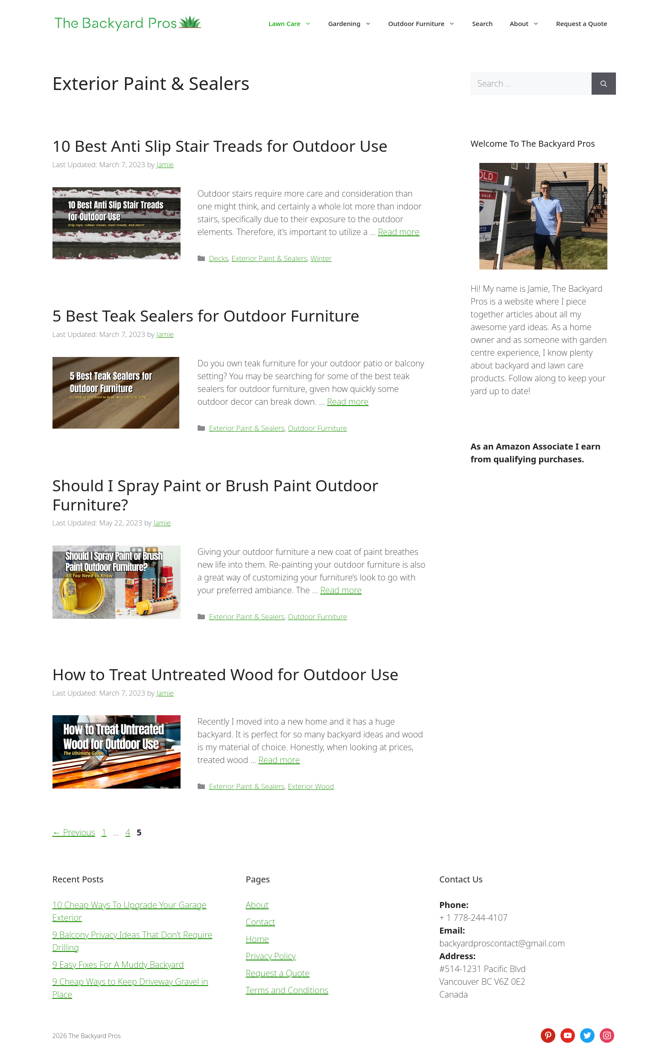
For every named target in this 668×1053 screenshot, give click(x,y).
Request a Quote (581, 23)
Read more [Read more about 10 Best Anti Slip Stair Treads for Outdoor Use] (399, 232)
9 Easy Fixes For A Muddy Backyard (118, 964)
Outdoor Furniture (426, 23)
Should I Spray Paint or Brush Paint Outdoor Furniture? (216, 494)
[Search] (604, 84)
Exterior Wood (311, 786)
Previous (74, 832)
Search (482, 23)
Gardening (354, 23)
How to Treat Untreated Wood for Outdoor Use (226, 674)
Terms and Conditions (287, 990)
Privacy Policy (271, 956)
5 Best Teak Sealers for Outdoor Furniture (206, 315)
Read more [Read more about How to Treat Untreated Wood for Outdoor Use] (279, 760)
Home (257, 939)
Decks (218, 258)
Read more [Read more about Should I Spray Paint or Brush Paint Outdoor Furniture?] (341, 590)
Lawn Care (294, 23)
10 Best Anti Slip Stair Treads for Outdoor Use (220, 146)
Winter (321, 258)
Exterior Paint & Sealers (269, 258)
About (529, 23)
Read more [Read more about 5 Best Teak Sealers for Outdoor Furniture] (347, 401)
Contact (260, 922)
